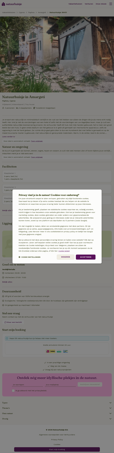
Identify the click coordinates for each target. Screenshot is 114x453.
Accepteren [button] (85, 257)
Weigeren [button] (65, 257)
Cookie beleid (64, 251)
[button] (29, 257)
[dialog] (57, 226)
